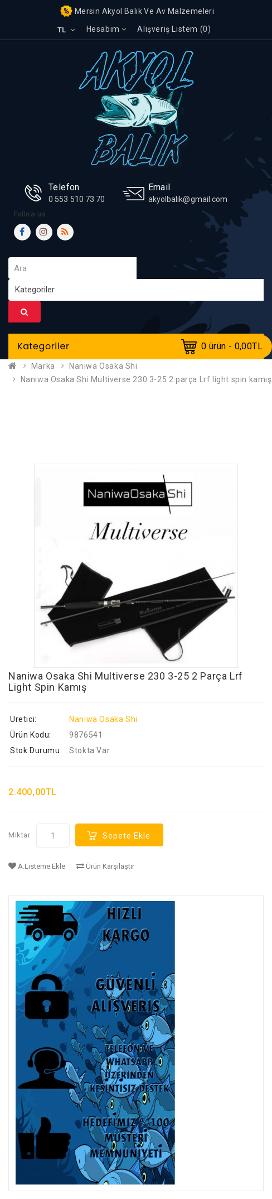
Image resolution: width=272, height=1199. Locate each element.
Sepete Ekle (126, 835)
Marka (43, 366)
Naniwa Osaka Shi (103, 366)
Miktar (19, 835)
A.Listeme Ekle (36, 866)
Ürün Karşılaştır (105, 866)
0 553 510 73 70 (76, 199)
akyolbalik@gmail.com (188, 199)
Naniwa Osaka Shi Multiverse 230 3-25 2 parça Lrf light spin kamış (146, 379)
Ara (24, 312)
